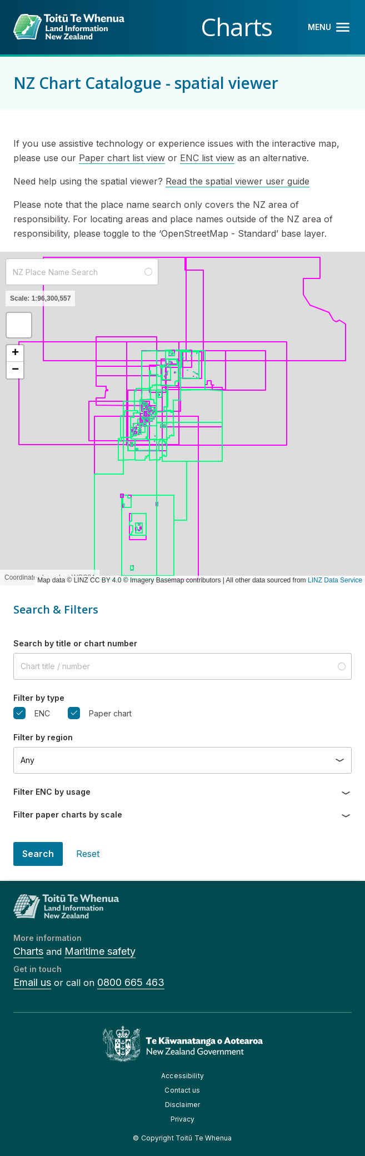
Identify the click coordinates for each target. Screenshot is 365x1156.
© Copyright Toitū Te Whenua (182, 1138)
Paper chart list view (122, 157)
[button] (19, 325)
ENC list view (207, 157)
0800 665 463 (130, 982)
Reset (87, 853)
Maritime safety (100, 951)
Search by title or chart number (75, 643)
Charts (28, 951)
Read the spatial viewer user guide (237, 181)
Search (38, 853)
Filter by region (43, 737)
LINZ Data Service (335, 580)
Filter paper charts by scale (67, 814)
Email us (32, 982)
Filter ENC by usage (52, 791)
